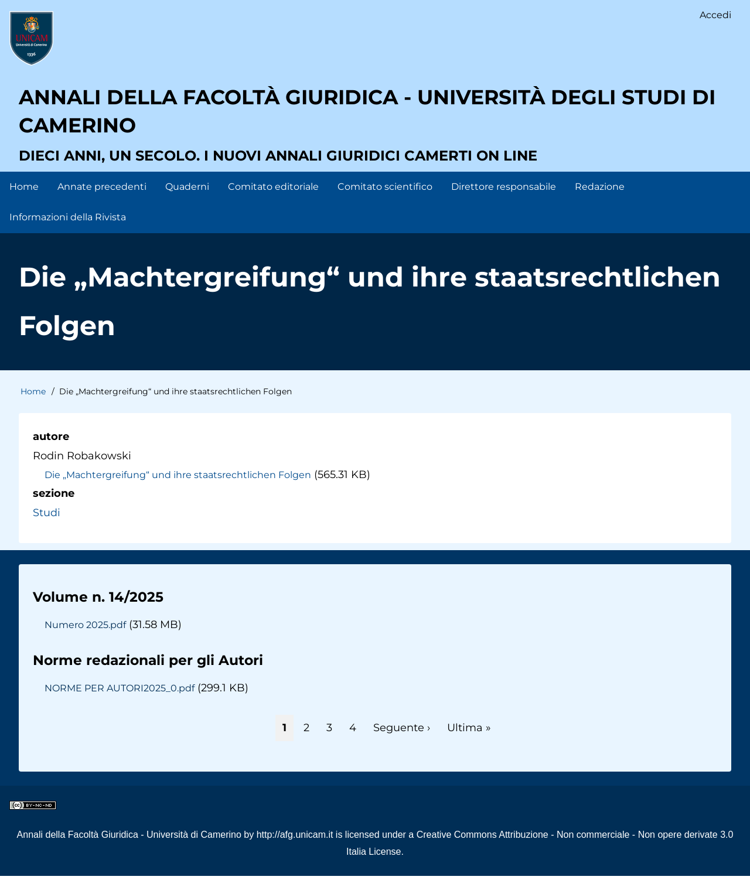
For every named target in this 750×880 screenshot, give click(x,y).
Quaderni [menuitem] (187, 190)
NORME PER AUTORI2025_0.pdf (121, 692)
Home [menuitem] (24, 190)
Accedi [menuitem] (715, 15)
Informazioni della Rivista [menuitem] (67, 221)
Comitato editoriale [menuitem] (273, 190)
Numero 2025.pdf (85, 629)
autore (51, 440)
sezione (53, 497)
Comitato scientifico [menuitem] (385, 190)
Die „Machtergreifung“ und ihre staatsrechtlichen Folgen (179, 478)
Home (33, 395)
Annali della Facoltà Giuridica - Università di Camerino (129, 839)
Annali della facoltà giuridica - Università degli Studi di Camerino (368, 114)
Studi (46, 516)
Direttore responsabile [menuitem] (503, 190)
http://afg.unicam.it (295, 839)
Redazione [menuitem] (600, 190)
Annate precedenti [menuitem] (101, 190)
